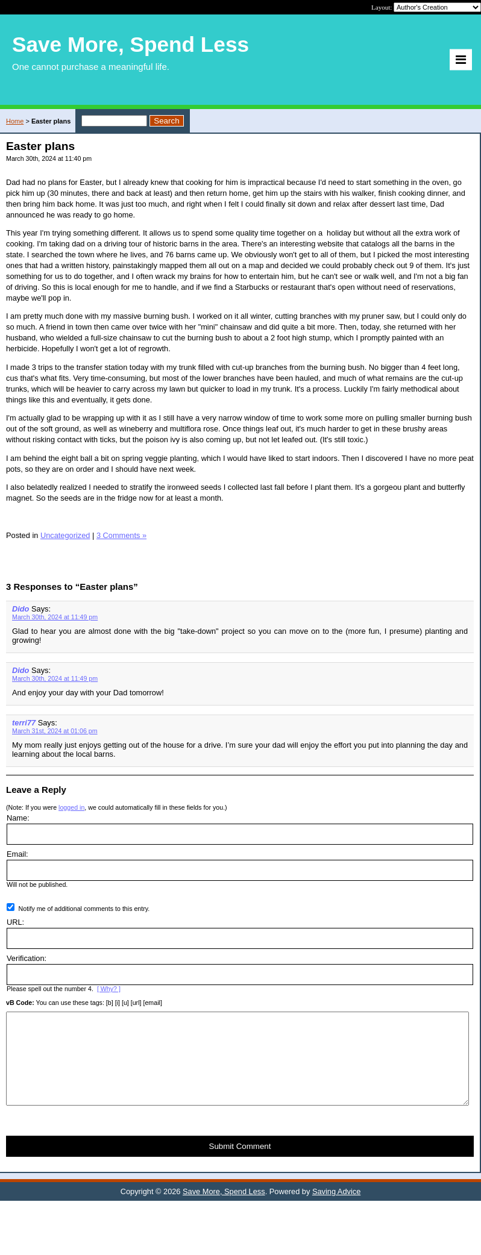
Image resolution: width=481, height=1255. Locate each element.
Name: (18, 817)
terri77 (24, 722)
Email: (17, 854)
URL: (15, 922)
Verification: (26, 958)
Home (15, 121)
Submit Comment (240, 1164)
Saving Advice (336, 1209)
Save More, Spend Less (224, 1209)
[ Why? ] (109, 988)
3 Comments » (121, 535)
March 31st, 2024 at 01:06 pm (55, 730)
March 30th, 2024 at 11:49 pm (55, 617)
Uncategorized (65, 535)
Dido (20, 608)
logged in (71, 807)
